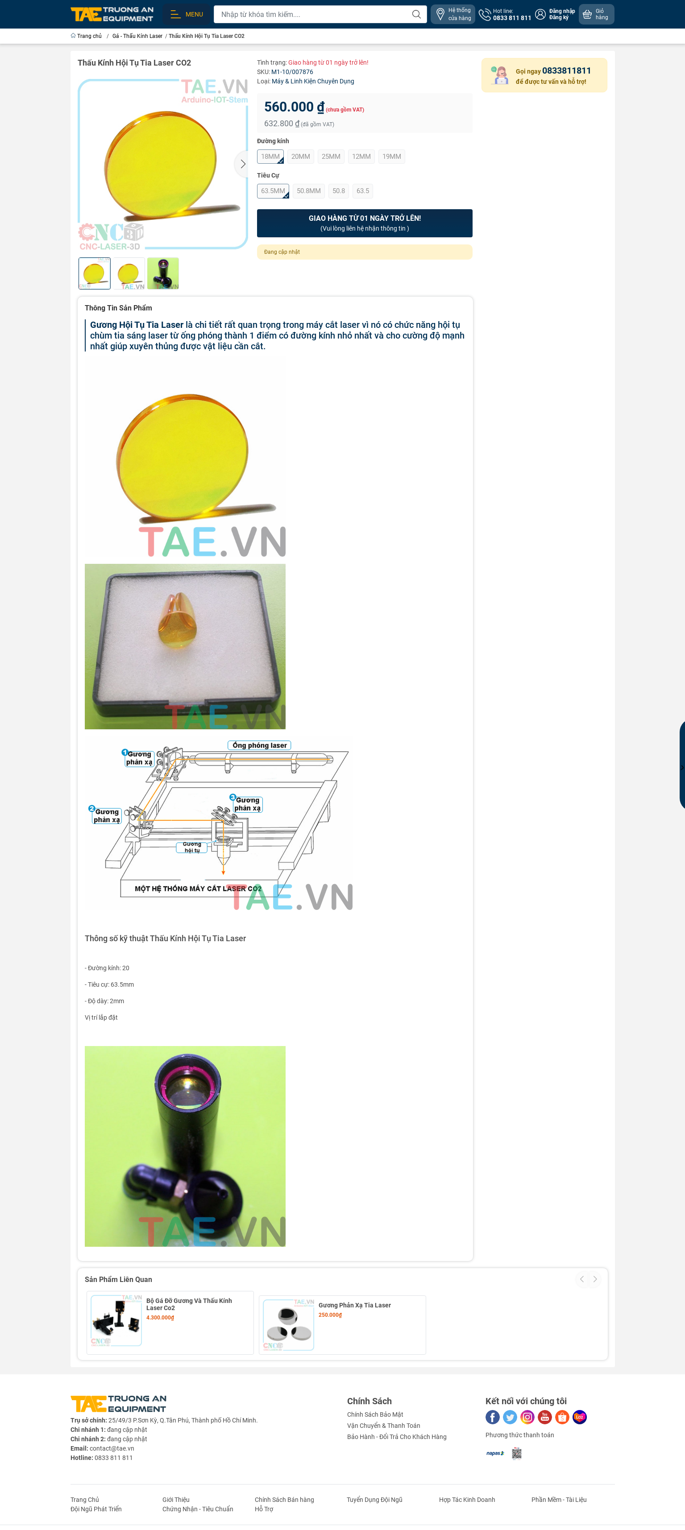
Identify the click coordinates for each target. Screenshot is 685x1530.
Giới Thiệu (176, 1495)
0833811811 (566, 70)
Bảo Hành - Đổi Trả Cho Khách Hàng (397, 1432)
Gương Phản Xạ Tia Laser (355, 1300)
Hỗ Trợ (264, 1504)
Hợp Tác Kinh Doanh (467, 1495)
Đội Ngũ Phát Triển (96, 1504)
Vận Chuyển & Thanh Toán (383, 1421)
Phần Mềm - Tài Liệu (559, 1495)
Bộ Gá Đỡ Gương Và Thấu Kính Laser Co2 (189, 1304)
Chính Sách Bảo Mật (375, 1410)
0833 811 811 (114, 1453)
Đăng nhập (562, 11)
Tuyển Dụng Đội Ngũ (375, 1495)
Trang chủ (87, 36)
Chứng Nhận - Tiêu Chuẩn (197, 1504)
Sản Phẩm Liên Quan (118, 1279)
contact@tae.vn (112, 1443)
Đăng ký (559, 17)
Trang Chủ (85, 1495)
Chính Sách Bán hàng (284, 1495)
